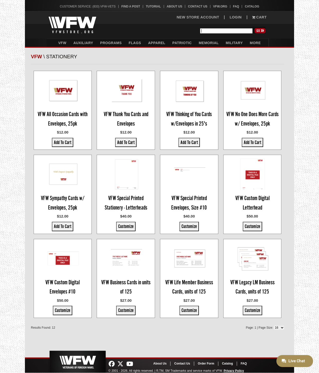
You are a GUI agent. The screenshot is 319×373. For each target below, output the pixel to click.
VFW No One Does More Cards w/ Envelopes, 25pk (252, 119)
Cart (259, 17)
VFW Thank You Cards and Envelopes (126, 119)
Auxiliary (83, 43)
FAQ (236, 6)
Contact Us (197, 6)
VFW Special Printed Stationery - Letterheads (126, 203)
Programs (111, 43)
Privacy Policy (234, 371)
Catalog (252, 6)
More (255, 43)
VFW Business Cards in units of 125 (126, 287)
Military (234, 43)
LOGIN (235, 17)
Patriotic (182, 43)
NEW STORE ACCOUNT (198, 17)
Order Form (206, 363)
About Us (174, 6)
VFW (62, 43)
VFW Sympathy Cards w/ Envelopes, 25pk (62, 203)
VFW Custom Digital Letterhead (252, 203)
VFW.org (220, 6)
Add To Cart (62, 142)
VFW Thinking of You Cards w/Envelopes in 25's (189, 119)
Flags (135, 43)
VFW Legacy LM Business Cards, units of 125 (252, 287)
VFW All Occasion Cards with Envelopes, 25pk (62, 119)
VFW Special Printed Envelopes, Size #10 (189, 203)
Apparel (156, 43)
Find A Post (130, 6)
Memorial (209, 43)
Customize (126, 226)
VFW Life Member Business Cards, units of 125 (189, 287)
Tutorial (153, 6)
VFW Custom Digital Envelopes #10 (62, 287)
